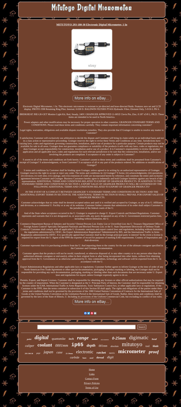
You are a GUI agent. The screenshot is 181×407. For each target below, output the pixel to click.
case (59, 352)
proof (154, 351)
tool (148, 346)
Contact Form (92, 378)
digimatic (139, 337)
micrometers (105, 340)
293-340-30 (29, 353)
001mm (103, 345)
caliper (29, 345)
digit (110, 357)
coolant (45, 344)
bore (84, 358)
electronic (84, 351)
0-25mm (119, 338)
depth (91, 345)
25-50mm (69, 353)
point (29, 339)
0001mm (61, 345)
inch (71, 338)
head (154, 339)
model (95, 339)
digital (42, 337)
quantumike (59, 338)
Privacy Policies (92, 383)
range (83, 337)
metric (112, 353)
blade (156, 346)
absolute (114, 346)
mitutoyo (132, 344)
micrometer (131, 351)
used (91, 358)
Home (92, 369)
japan (48, 352)
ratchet (101, 352)
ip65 (77, 345)
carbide (74, 357)
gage (38, 353)
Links (91, 374)
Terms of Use (91, 387)
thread (100, 357)
